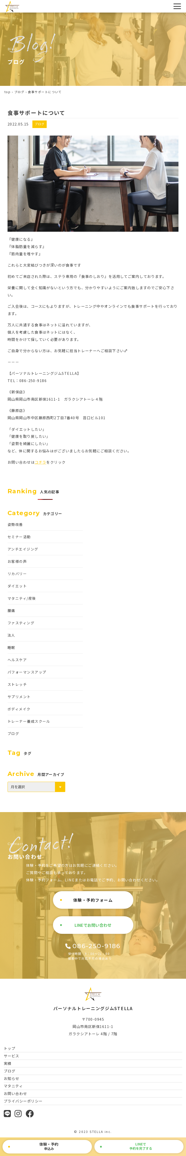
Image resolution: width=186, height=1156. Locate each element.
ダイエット (17, 585)
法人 (11, 635)
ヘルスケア (17, 659)
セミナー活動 (19, 536)
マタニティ (13, 1085)
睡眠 (11, 647)
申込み (48, 1146)
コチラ (40, 462)
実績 (8, 1063)
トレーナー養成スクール (29, 721)
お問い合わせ (15, 1093)
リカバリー (17, 573)
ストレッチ (17, 684)
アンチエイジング (23, 549)
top (8, 92)
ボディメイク (19, 708)
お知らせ (11, 1078)
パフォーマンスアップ (27, 672)
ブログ (19, 92)
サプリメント (19, 696)
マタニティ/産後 (22, 598)
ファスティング (21, 622)
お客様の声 (17, 561)
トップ (9, 1048)
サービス (11, 1055)
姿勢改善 (15, 524)
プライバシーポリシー (23, 1101)
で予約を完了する (140, 1146)
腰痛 (11, 610)
